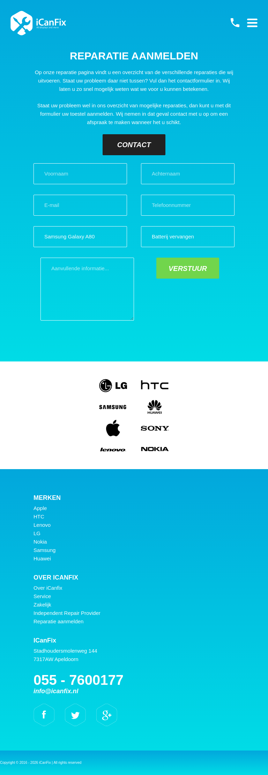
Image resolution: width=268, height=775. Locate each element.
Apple (40, 508)
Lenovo (42, 525)
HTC (39, 516)
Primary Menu (252, 22)
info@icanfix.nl (56, 691)
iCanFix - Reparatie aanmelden (38, 23)
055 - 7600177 (235, 22)
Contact (134, 145)
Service (42, 596)
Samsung (44, 550)
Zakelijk (42, 605)
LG (37, 533)
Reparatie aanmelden (58, 621)
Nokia (40, 542)
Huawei (42, 558)
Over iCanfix (48, 588)
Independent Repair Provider (67, 613)
